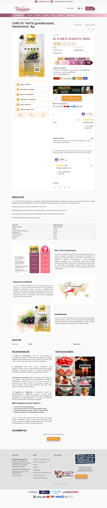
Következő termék (89, 25)
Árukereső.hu (56, 493)
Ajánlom (69, 187)
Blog (53, 15)
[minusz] (59, 98)
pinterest (58, 484)
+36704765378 (16, 473)
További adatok (57, 53)
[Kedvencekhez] (91, 32)
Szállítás (45, 15)
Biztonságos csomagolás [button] (26, 89)
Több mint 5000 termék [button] (25, 109)
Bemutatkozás (71, 15)
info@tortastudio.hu (17, 475)
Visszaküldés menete (39, 475)
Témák (30, 15)
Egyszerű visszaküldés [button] (25, 94)
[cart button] (90, 8)
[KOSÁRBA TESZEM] (72, 98)
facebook (55, 484)
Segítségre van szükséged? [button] (26, 99)
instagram (62, 484)
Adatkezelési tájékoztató (40, 462)
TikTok (65, 484)
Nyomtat (64, 187)
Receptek (60, 15)
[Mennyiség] (56, 98)
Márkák (37, 15)
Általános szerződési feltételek (41, 459)
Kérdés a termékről (59, 187)
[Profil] (80, 8)
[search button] (70, 8)
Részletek (55, 183)
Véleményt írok (52, 438)
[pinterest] (93, 29)
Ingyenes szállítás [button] (23, 84)
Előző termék (78, 25)
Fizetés (35, 464)
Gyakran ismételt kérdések (40, 478)
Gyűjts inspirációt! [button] (24, 104)
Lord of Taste (78, 47)
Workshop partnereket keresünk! (42, 472)
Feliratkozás (80, 476)
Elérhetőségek (37, 470)
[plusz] (59, 97)
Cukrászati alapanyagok (23, 19)
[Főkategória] (12, 19)
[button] (18, 15)
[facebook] (89, 29)
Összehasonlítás (54, 187)
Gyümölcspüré (37, 19)
